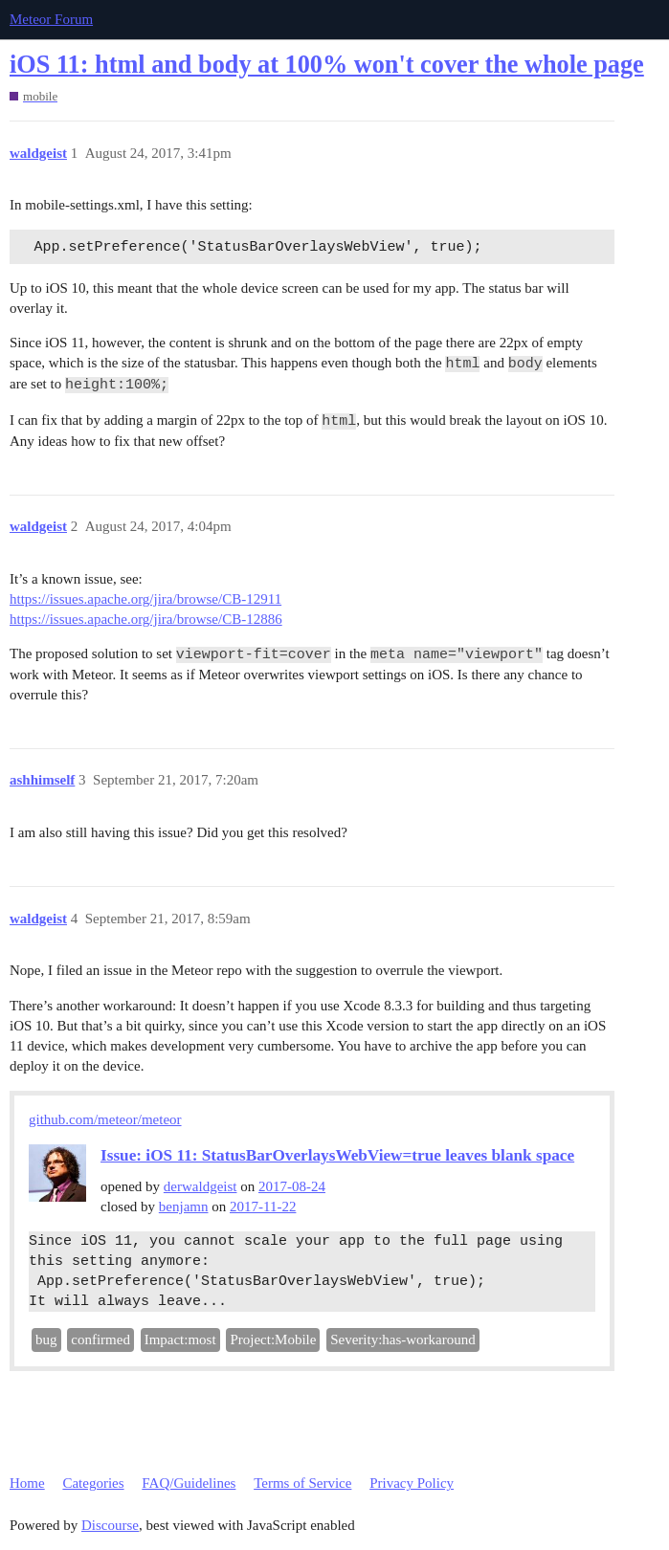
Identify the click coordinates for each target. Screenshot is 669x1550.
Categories (92, 1483)
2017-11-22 (263, 1206)
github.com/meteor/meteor (105, 1119)
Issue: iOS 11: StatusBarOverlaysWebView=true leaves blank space (337, 1155)
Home (27, 1483)
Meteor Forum (51, 19)
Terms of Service (302, 1483)
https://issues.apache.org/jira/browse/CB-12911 (145, 599)
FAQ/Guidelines (188, 1483)
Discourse (110, 1525)
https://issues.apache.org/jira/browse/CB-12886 (146, 619)
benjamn (184, 1206)
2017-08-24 (291, 1186)
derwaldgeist (200, 1186)
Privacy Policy (411, 1483)
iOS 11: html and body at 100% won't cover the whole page (327, 64)
